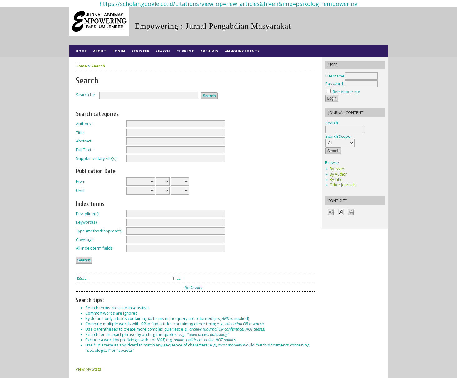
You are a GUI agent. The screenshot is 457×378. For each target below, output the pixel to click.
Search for (85, 94)
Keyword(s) (86, 222)
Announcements (242, 51)
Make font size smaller (331, 211)
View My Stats (88, 369)
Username (335, 76)
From (80, 181)
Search (163, 51)
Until (80, 190)
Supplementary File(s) (96, 158)
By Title (336, 179)
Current (185, 51)
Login (118, 51)
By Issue (337, 169)
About (100, 51)
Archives (209, 51)
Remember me (346, 91)
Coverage (85, 239)
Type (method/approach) (99, 231)
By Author (338, 174)
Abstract (83, 141)
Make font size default (341, 211)
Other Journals (342, 184)
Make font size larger (351, 211)
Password (334, 84)
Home (81, 51)
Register (140, 51)
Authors (83, 124)
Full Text (83, 149)
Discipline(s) (87, 213)
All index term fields (94, 248)
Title (80, 132)
